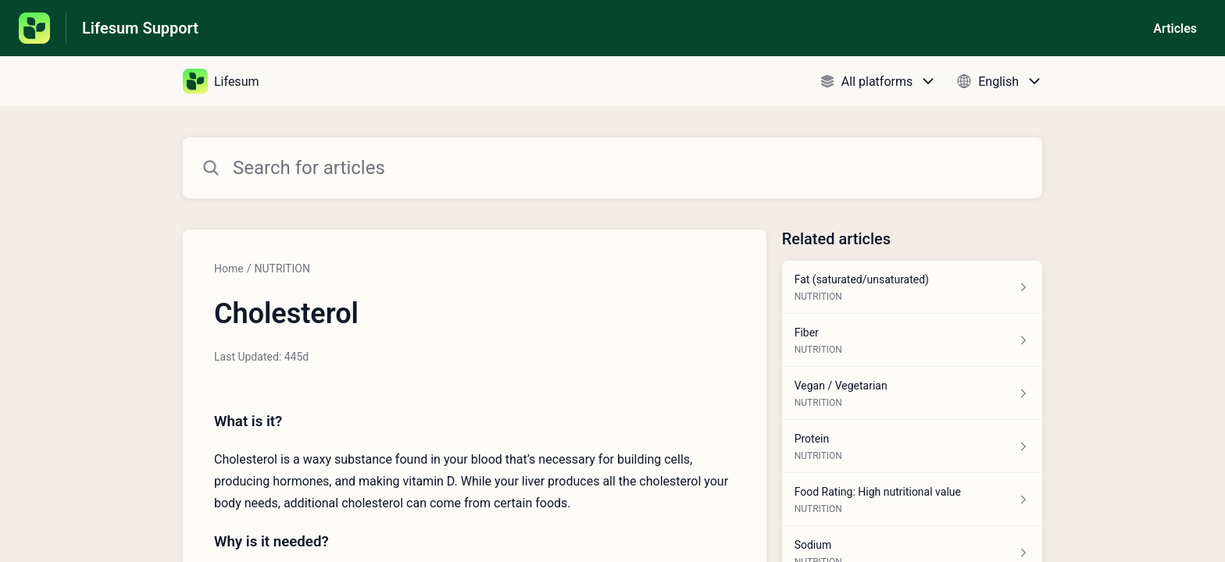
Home (229, 268)
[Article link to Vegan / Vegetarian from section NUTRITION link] (912, 393)
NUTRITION (281, 268)
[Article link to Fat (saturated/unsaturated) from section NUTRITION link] (912, 287)
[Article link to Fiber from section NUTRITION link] (912, 340)
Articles (1175, 28)
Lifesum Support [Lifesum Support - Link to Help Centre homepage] (140, 28)
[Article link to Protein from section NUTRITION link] (912, 446)
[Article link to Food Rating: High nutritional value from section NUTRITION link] (912, 499)
